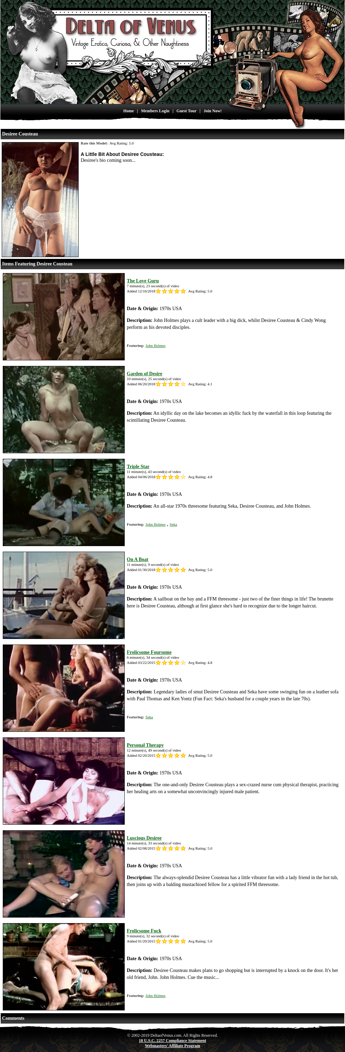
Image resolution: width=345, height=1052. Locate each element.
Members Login (155, 110)
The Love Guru (143, 280)
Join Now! (213, 110)
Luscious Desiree (144, 838)
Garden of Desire (144, 373)
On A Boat (137, 559)
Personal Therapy (145, 745)
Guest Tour (186, 110)
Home (128, 110)
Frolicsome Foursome (149, 652)
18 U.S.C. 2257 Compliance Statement (172, 1040)
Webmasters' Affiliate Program (172, 1045)
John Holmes (155, 345)
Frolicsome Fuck (144, 930)
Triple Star (138, 466)
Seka (173, 524)
